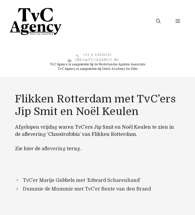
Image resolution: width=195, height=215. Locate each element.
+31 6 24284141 (97, 54)
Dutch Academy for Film (119, 68)
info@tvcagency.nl (97, 60)
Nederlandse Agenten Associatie (122, 64)
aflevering (54, 148)
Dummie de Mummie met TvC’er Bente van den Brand (87, 189)
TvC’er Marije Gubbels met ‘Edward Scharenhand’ (81, 180)
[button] (158, 21)
